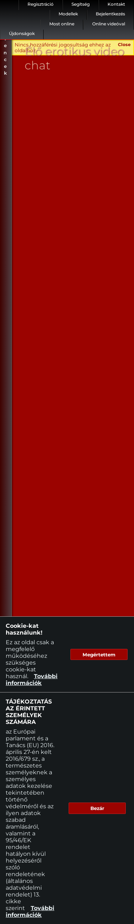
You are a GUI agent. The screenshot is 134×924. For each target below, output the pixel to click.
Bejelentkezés (110, 13)
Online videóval (108, 23)
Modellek (68, 13)
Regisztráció (41, 4)
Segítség (80, 4)
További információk (32, 679)
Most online (61, 23)
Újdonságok (22, 33)
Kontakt (116, 4)
